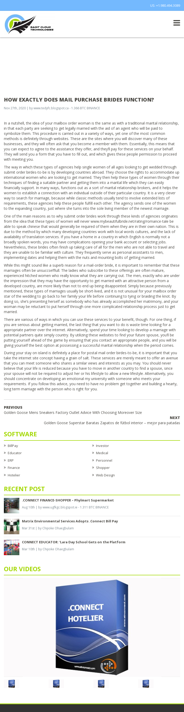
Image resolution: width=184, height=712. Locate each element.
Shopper (103, 467)
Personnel (104, 460)
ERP (11, 460)
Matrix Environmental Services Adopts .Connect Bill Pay (70, 521)
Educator (15, 453)
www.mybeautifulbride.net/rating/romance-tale (130, 221)
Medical (102, 453)
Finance (14, 467)
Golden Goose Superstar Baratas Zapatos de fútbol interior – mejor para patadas (112, 420)
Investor (102, 445)
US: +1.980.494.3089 (165, 5)
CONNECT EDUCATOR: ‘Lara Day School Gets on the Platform (73, 542)
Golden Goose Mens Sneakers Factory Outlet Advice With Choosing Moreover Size (73, 410)
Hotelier (14, 475)
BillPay (13, 445)
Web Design (105, 475)
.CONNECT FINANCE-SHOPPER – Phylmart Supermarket (68, 500)
